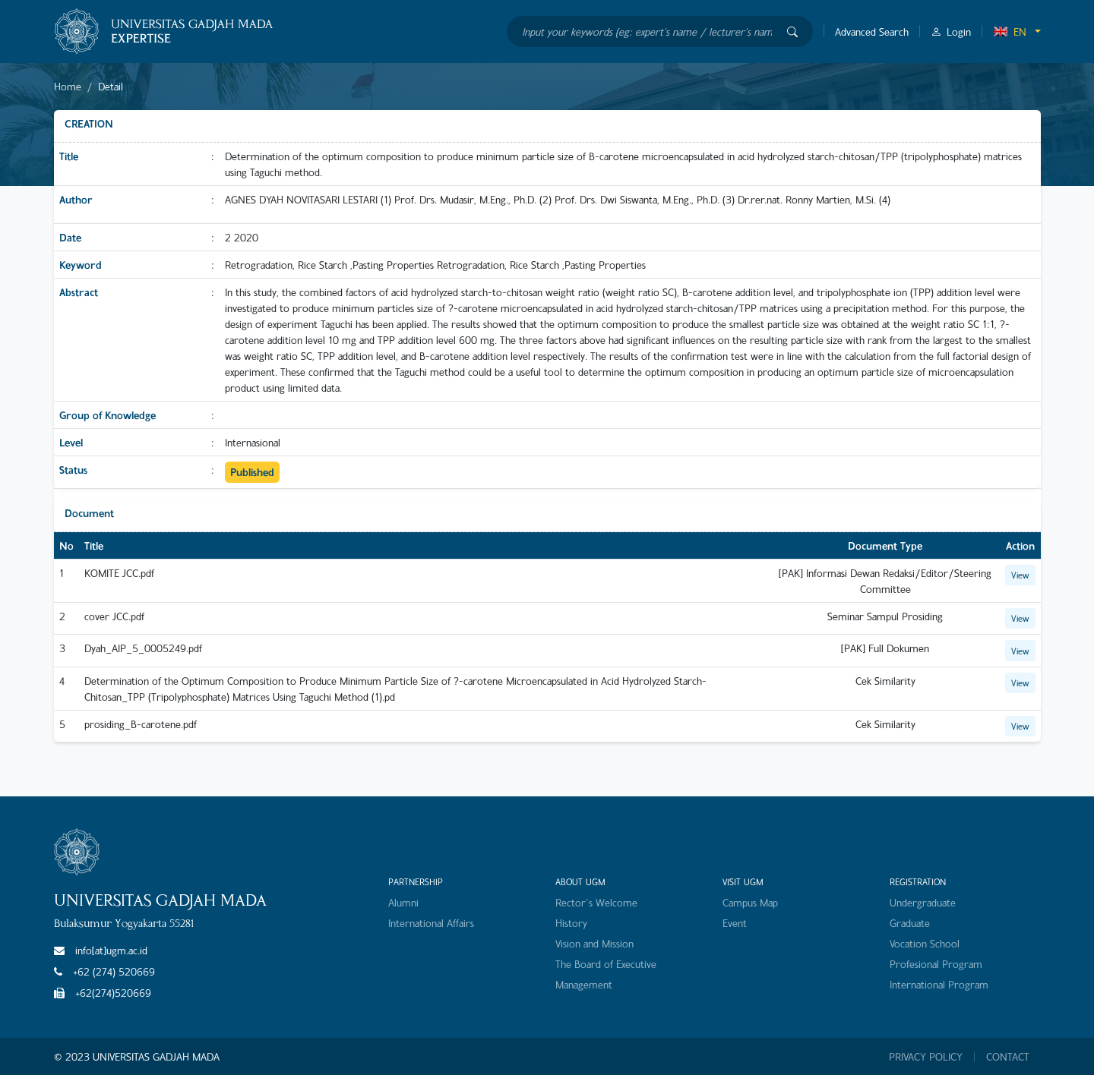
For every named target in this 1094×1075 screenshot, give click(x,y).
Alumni (403, 902)
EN (1009, 31)
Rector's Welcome (596, 902)
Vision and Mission (594, 943)
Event (734, 922)
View (1020, 574)
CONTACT (1007, 1056)
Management (583, 984)
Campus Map (750, 902)
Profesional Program (936, 963)
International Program (939, 984)
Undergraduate (923, 902)
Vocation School (925, 943)
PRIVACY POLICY (926, 1056)
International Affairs (431, 922)
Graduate (910, 922)
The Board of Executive (605, 963)
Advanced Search (872, 31)
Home (67, 86)
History (571, 922)
